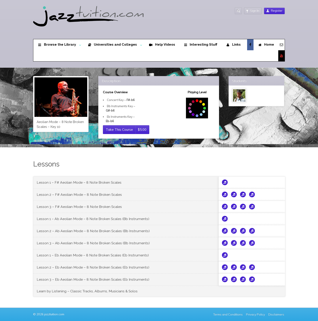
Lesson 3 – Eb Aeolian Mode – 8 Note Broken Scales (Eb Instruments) (93, 279)
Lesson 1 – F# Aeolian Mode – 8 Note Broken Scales (79, 182)
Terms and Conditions (228, 314)
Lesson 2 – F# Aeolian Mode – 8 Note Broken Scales (79, 194)
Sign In (252, 11)
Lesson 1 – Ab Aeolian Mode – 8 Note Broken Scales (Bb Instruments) (93, 219)
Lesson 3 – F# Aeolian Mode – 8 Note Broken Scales (79, 207)
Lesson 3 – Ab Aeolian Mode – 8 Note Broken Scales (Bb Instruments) (93, 243)
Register (274, 10)
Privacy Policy (255, 314)
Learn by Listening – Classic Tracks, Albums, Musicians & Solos (87, 291)
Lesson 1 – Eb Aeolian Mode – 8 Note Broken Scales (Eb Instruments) (93, 255)
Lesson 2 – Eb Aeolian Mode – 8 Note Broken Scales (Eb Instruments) (93, 267)
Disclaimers (276, 314)
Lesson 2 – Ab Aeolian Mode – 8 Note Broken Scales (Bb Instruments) (93, 231)
